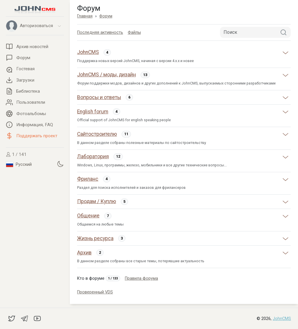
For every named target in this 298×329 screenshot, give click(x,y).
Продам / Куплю (96, 201)
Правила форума (141, 278)
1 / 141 (16, 154)
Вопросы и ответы (99, 97)
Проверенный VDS (95, 292)
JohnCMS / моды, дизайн (106, 75)
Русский (19, 164)
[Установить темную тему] (60, 164)
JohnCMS (88, 52)
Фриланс (87, 179)
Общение (88, 216)
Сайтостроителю (97, 134)
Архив (84, 253)
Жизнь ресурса (95, 238)
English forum (92, 112)
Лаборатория (93, 156)
